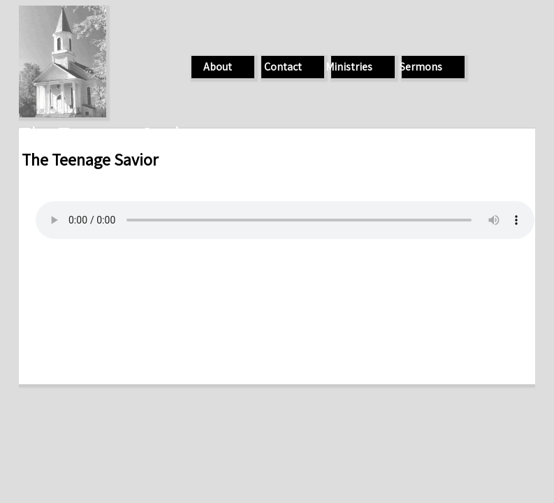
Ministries (349, 67)
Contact (283, 67)
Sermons (421, 67)
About (217, 67)
